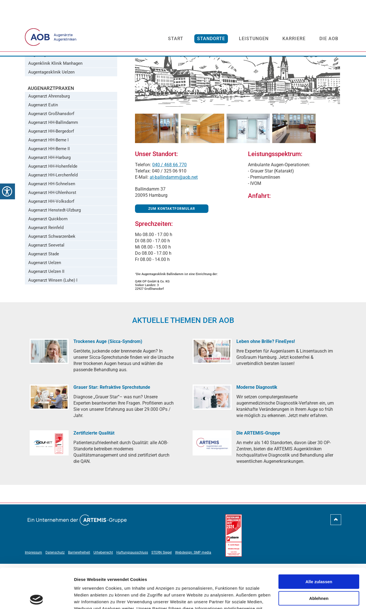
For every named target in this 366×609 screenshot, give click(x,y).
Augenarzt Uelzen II (46, 316)
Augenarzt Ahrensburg (49, 141)
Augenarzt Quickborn (47, 264)
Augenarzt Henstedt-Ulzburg (54, 255)
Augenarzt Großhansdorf (51, 158)
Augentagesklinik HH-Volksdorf (58, 91)
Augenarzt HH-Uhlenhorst (52, 237)
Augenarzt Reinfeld (46, 272)
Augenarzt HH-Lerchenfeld (53, 220)
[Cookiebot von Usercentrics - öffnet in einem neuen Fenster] (36, 598)
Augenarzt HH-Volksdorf (51, 246)
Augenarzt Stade (43, 299)
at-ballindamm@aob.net (174, 222)
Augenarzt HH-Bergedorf (51, 176)
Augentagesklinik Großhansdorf (58, 99)
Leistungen (254, 33)
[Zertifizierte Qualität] (49, 488)
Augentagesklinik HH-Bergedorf (58, 82)
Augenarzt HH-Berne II (49, 193)
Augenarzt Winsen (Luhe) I (52, 325)
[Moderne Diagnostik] (212, 442)
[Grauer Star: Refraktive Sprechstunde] (49, 442)
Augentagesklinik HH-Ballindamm (59, 73)
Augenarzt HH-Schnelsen (51, 229)
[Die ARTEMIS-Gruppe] (212, 488)
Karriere (294, 33)
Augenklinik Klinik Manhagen (55, 108)
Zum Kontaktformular (171, 254)
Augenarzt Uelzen (44, 307)
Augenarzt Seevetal (46, 290)
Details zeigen (88, 597)
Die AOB (328, 33)
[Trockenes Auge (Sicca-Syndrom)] (49, 397)
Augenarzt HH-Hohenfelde (52, 211)
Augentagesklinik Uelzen (51, 117)
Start (175, 33)
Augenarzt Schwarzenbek (51, 281)
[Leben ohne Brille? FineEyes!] (212, 396)
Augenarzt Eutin (43, 150)
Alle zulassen (318, 541)
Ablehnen (318, 558)
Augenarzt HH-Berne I (48, 185)
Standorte (211, 33)
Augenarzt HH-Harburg (49, 202)
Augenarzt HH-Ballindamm (53, 167)
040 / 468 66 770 (169, 210)
